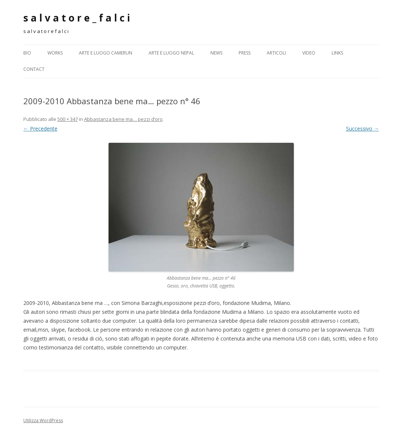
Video (308, 53)
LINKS (337, 53)
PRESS (244, 53)
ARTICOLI (276, 53)
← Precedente (40, 128)
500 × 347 (67, 119)
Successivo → (362, 128)
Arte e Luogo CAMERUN (105, 53)
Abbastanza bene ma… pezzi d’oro (123, 119)
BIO (27, 53)
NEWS (216, 53)
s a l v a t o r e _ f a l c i (76, 17)
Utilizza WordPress (43, 420)
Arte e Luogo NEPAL (171, 53)
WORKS (55, 53)
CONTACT (33, 69)
